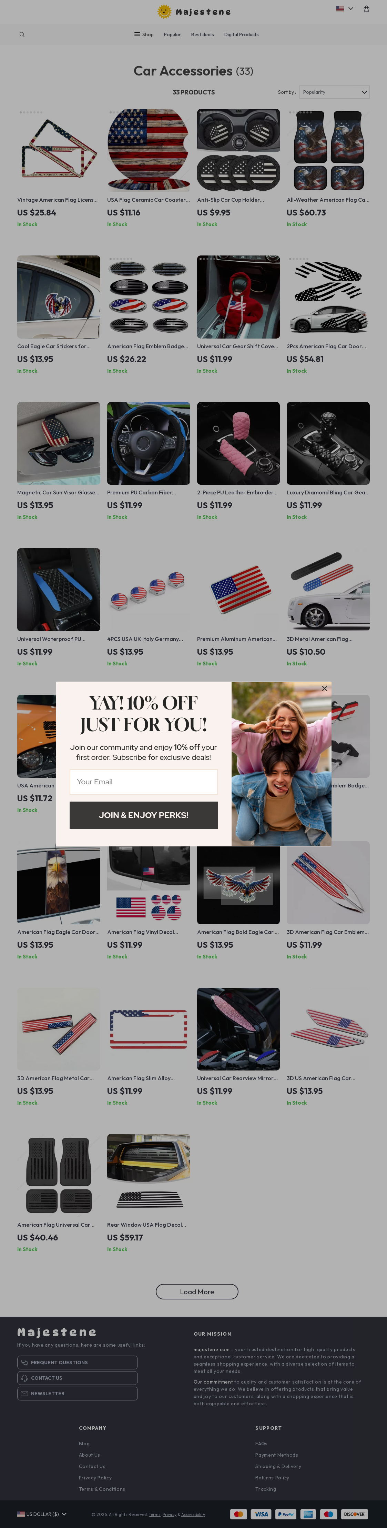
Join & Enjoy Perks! (144, 815)
